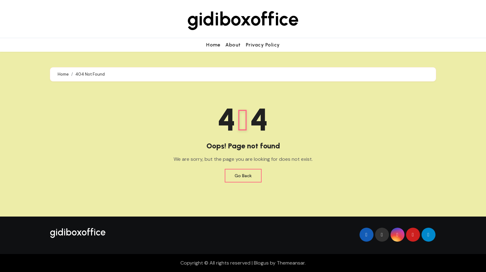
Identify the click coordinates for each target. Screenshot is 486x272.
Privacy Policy (263, 45)
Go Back (243, 175)
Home (213, 45)
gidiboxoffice (243, 19)
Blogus (261, 263)
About (233, 45)
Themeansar (291, 263)
